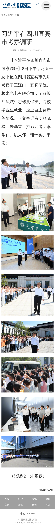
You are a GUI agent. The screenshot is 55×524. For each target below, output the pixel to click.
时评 (20, 499)
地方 (48, 504)
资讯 (34, 499)
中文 (22, 513)
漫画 (20, 504)
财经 (48, 499)
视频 (34, 504)
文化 (7, 504)
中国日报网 (6, 15)
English (31, 513)
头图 (17, 15)
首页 (7, 499)
